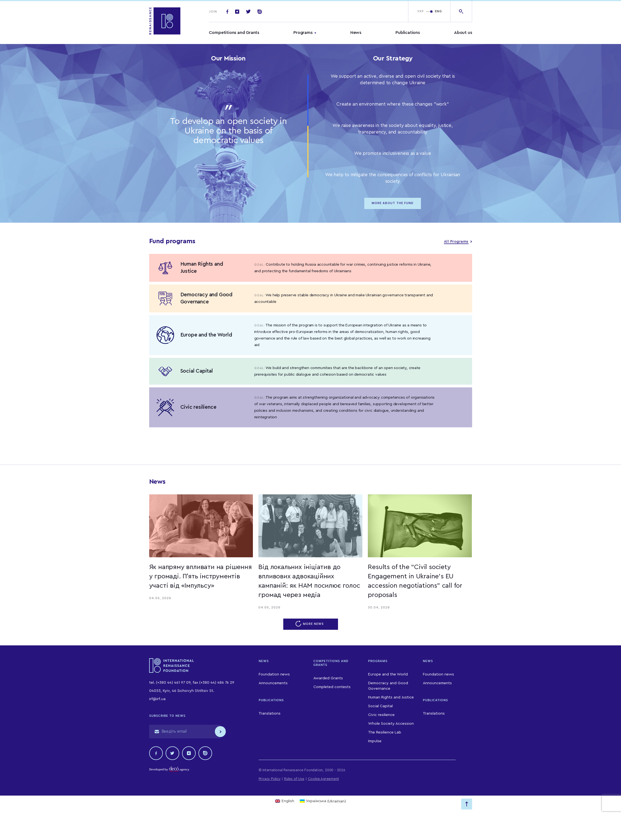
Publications (407, 32)
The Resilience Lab (384, 732)
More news (310, 624)
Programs (302, 32)
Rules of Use (294, 779)
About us (463, 32)
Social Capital (380, 706)
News (355, 32)
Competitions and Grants (234, 32)
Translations (270, 713)
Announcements (273, 683)
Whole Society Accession (391, 724)
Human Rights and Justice (391, 697)
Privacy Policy (270, 779)
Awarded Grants (328, 678)
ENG (438, 11)
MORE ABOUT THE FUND (393, 203)
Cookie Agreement (323, 779)
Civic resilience (381, 715)
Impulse (375, 741)
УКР (420, 11)
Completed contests (332, 687)
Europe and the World (388, 674)
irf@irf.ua (157, 699)
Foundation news (274, 674)
